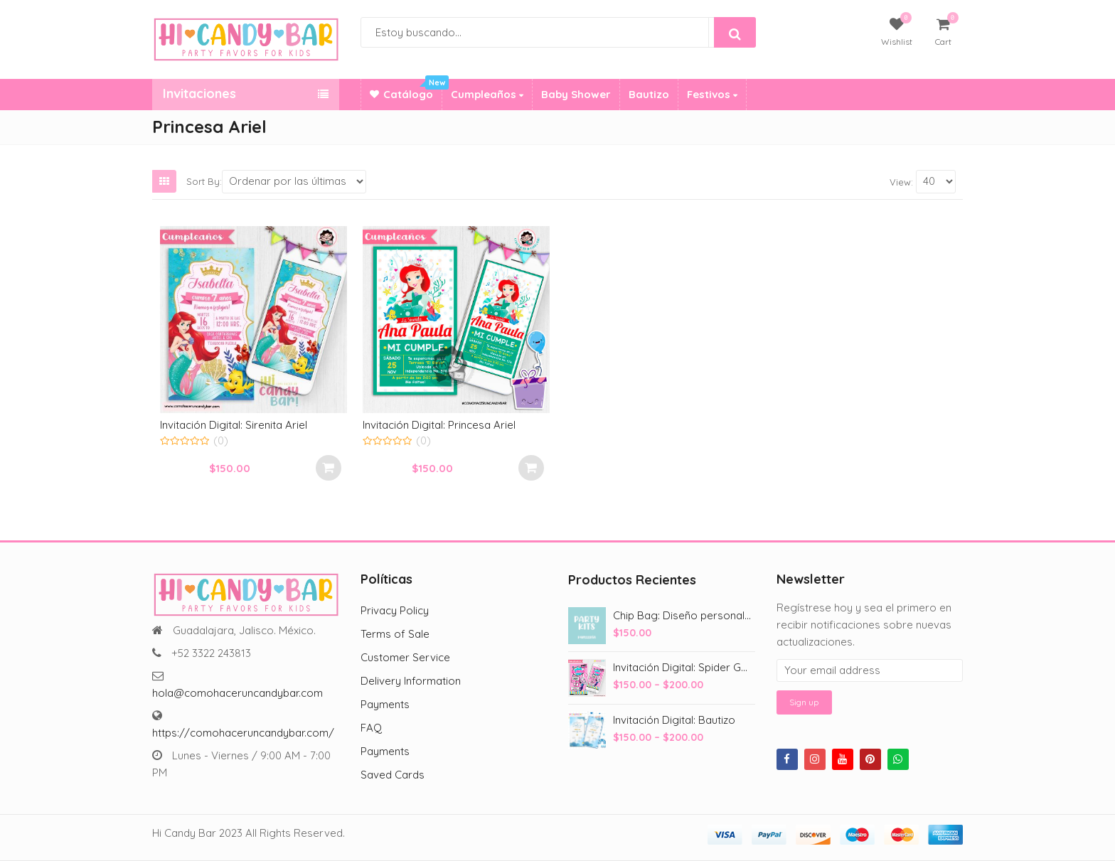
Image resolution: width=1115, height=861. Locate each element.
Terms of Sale (395, 634)
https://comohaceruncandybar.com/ (243, 732)
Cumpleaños (487, 94)
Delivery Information (411, 681)
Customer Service (405, 657)
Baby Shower (576, 94)
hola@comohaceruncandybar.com (237, 693)
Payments (385, 704)
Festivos (712, 94)
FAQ (371, 727)
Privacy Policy (395, 610)
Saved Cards (393, 774)
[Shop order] (294, 181)
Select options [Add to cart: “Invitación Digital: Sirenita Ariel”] (328, 468)
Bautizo (649, 94)
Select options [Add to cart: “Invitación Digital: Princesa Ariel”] (531, 468)
